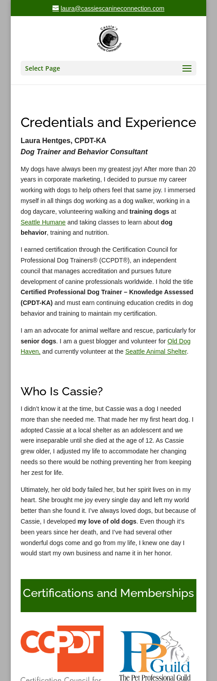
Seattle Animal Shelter (156, 351)
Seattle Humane (43, 222)
